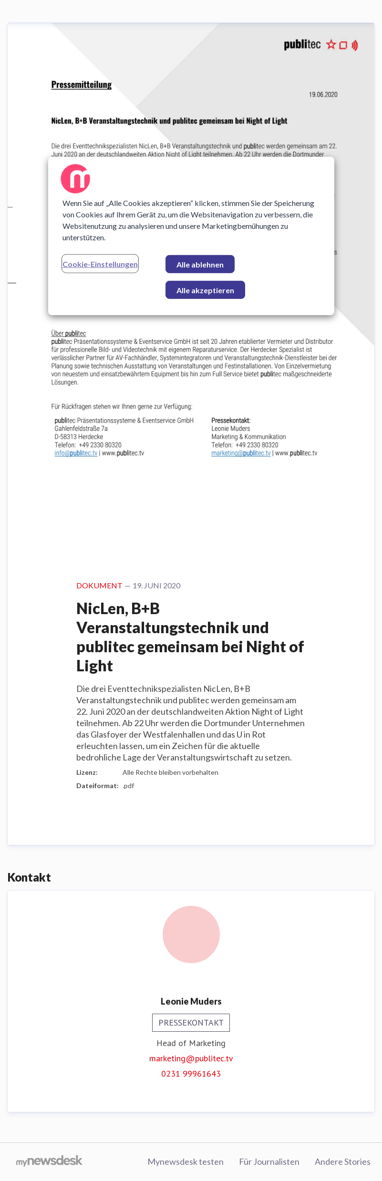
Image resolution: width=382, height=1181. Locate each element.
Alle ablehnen (200, 263)
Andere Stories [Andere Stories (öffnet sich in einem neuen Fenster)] (343, 1161)
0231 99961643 (191, 1073)
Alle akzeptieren (205, 289)
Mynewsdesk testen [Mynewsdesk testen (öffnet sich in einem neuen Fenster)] (185, 1161)
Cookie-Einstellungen (100, 263)
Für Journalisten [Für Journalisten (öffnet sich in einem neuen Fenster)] (269, 1161)
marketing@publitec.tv (191, 1058)
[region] (191, 235)
